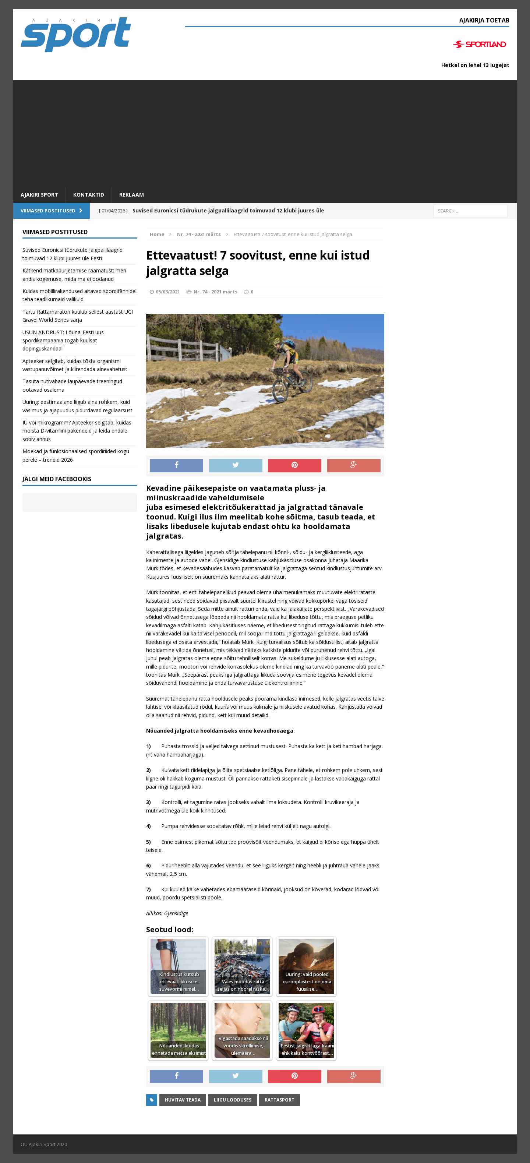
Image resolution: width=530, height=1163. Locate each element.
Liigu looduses (232, 1100)
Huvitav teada (183, 1100)
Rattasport (279, 1100)
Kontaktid (88, 194)
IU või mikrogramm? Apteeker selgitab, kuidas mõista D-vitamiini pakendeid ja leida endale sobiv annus (76, 431)
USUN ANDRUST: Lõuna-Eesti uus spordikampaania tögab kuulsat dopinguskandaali (63, 340)
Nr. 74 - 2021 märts (215, 291)
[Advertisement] (265, 131)
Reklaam (131, 194)
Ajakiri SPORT (39, 194)
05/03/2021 (168, 291)
